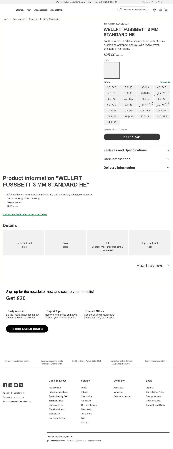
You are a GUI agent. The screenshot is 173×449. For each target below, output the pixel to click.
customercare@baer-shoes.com (19, 401)
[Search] (120, 10)
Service (85, 380)
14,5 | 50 (112, 122)
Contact (85, 422)
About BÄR (119, 388)
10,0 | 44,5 (162, 105)
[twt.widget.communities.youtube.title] (15, 385)
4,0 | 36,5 (161, 87)
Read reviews (149, 266)
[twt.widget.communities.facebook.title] (5, 385)
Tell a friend (86, 414)
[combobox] (136, 10)
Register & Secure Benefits (27, 329)
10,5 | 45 (112, 110)
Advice (84, 392)
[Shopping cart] (165, 10)
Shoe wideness (56, 405)
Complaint (86, 401)
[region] (50, 51)
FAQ (83, 418)
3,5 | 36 (145, 87)
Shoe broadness (56, 409)
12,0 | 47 (162, 110)
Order (84, 388)
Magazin (146, 2)
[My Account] (160, 10)
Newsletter (86, 409)
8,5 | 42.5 (111, 105)
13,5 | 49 (145, 116)
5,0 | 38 (128, 93)
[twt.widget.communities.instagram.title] (10, 385)
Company (119, 380)
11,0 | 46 (128, 110)
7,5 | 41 (145, 99)
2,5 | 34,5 (111, 87)
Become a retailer (122, 396)
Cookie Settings (153, 401)
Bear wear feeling (57, 418)
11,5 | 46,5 (145, 110)
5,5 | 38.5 (145, 93)
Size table (165, 82)
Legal (149, 380)
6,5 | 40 (111, 99)
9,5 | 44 (145, 105)
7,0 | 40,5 (128, 99)
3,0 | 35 (128, 87)
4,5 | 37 (111, 93)
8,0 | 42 (161, 99)
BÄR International (57, 441)
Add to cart (132, 136)
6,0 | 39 (161, 93)
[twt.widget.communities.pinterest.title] (21, 385)
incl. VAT (119, 55)
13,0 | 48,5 (128, 116)
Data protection (153, 396)
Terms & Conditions (155, 405)
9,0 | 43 (128, 105)
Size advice (54, 414)
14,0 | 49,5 (162, 116)
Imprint (149, 388)
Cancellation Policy (155, 392)
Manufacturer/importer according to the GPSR (25, 214)
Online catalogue (89, 405)
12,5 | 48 (112, 116)
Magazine (118, 392)
